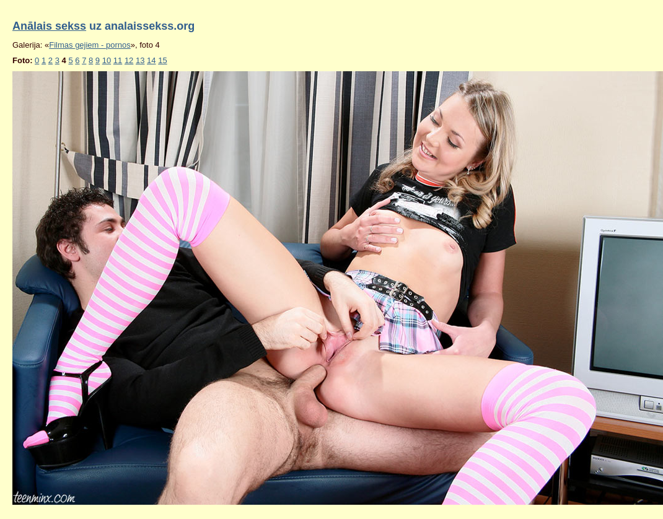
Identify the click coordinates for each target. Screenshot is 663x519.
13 (140, 60)
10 (106, 60)
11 (117, 60)
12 (129, 60)
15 (162, 60)
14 (151, 60)
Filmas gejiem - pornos (90, 45)
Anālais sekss (49, 26)
